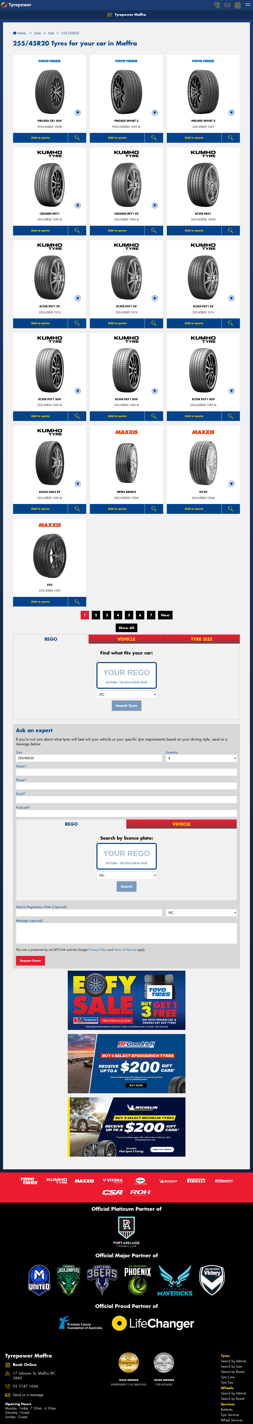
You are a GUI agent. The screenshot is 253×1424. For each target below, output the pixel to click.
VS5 (49, 585)
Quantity (172, 752)
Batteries (227, 1409)
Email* (21, 794)
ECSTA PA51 (203, 213)
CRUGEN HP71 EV (126, 213)
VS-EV (203, 492)
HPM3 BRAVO (126, 492)
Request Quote (30, 960)
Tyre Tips (227, 1382)
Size (19, 752)
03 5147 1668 (25, 1386)
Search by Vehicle (233, 1361)
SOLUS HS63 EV (49, 492)
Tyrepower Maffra (126, 14)
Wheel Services (232, 1420)
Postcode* (23, 807)
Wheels (227, 1388)
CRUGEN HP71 (50, 213)
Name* (21, 766)
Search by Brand (232, 1372)
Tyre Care (227, 1377)
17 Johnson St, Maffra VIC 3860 (34, 1376)
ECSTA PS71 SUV (49, 399)
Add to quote (40, 137)
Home (19, 33)
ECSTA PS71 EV (50, 306)
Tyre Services (230, 1415)
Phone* (21, 780)
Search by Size (231, 1366)
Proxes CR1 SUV (50, 121)
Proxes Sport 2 (126, 121)
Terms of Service (125, 950)
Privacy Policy (98, 950)
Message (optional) (29, 921)
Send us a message (28, 1395)
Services (228, 1404)
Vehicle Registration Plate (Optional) (41, 907)
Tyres (225, 1355)
